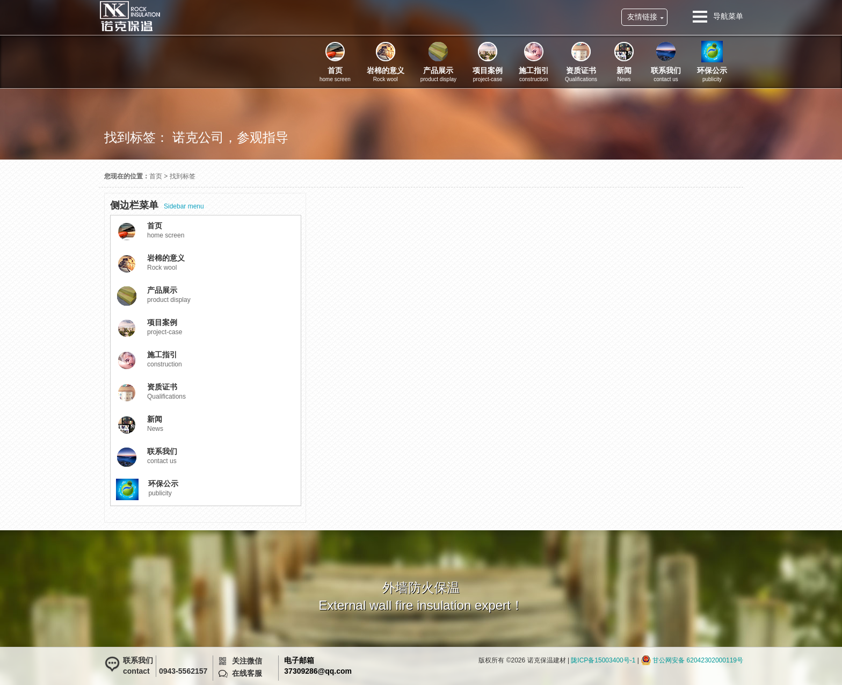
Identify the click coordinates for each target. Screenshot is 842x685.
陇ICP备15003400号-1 (603, 660)
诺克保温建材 (130, 16)
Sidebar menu (157, 205)
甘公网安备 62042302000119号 (697, 660)
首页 (155, 176)
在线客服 (247, 673)
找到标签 (182, 176)
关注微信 (247, 661)
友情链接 (642, 16)
